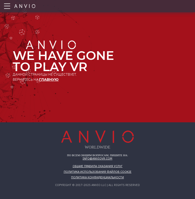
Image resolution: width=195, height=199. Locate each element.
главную (49, 79)
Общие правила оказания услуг (98, 166)
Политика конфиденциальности (97, 177)
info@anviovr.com (97, 158)
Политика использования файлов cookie (98, 172)
